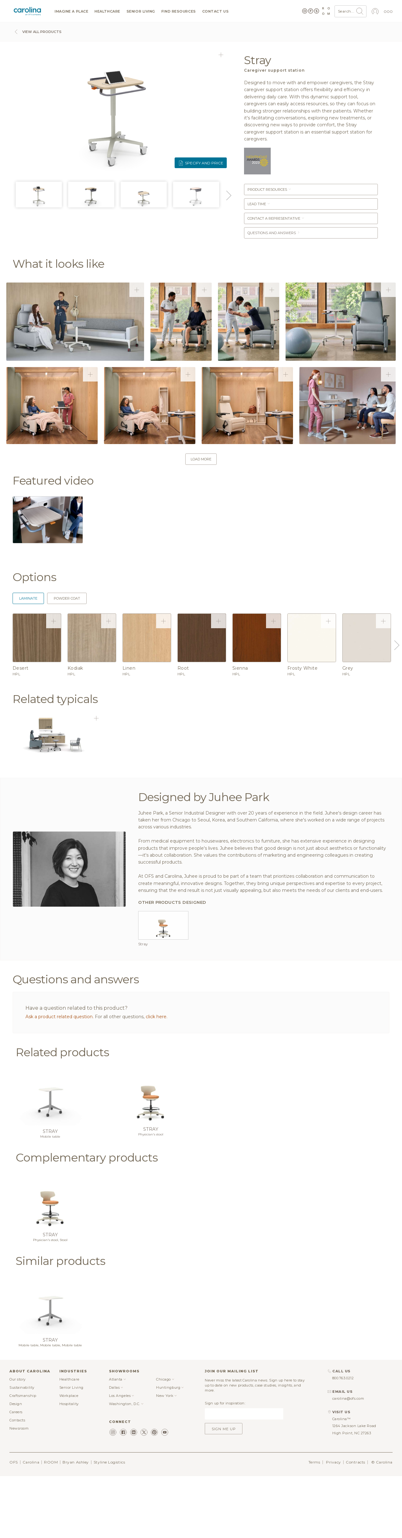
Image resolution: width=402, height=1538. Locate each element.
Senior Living (141, 11)
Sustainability (22, 1449)
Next (227, 195)
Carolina (31, 1523)
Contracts (355, 1523)
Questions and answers (273, 233)
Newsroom (19, 1490)
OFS (13, 1523)
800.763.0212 (343, 1440)
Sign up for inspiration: (225, 1465)
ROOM (51, 1523)
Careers (16, 1473)
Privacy (333, 1523)
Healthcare (107, 11)
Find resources (178, 11)
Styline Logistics (109, 1523)
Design (15, 1465)
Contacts (17, 1482)
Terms (314, 1523)
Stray (50, 1193)
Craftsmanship (22, 1457)
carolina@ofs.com (348, 1460)
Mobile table (50, 1198)
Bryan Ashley (75, 1523)
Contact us (215, 11)
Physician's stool (150, 1196)
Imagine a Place (71, 11)
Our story (17, 1441)
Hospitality (69, 1465)
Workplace (69, 1457)
